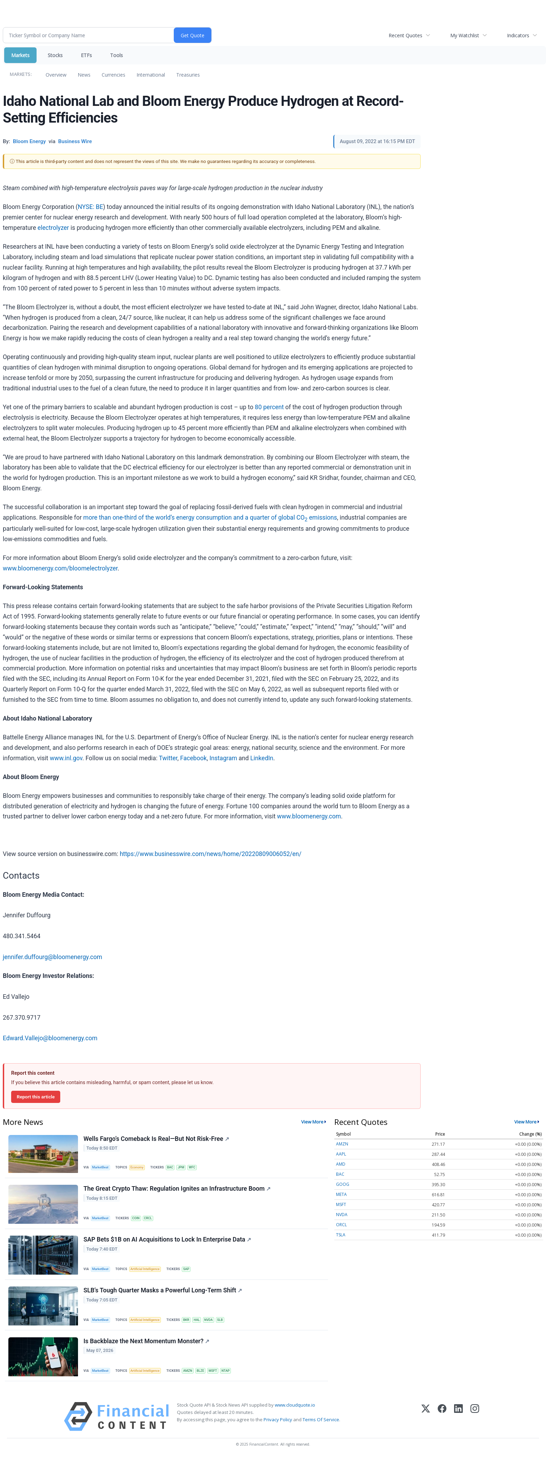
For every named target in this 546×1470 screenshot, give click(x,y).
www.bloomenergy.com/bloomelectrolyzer (60, 568)
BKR (191, 1327)
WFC (198, 1168)
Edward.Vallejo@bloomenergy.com (50, 1038)
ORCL (341, 1225)
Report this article (36, 1096)
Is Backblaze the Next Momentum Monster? (147, 1351)
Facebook (193, 758)
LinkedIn (261, 758)
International (150, 74)
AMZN (192, 1381)
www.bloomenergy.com (309, 816)
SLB (228, 1327)
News (84, 74)
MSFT (220, 1381)
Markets (20, 55)
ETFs (86, 55)
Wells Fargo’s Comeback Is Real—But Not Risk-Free (157, 1139)
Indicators (518, 35)
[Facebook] (442, 1429)
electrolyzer (53, 227)
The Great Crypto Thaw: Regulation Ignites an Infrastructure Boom (177, 1191)
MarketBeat (102, 1168)
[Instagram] (475, 1429)
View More (312, 1122)
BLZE (206, 1381)
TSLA (340, 1235)
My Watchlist (464, 35)
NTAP (234, 1381)
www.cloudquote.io (295, 1417)
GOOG (342, 1184)
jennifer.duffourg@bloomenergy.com (52, 957)
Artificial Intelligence (148, 1274)
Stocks (55, 55)
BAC (174, 1168)
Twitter (168, 758)
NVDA (215, 1327)
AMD (340, 1164)
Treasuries (188, 74)
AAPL (341, 1154)
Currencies (113, 74)
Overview (56, 74)
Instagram (223, 758)
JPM (186, 1168)
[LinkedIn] (458, 1429)
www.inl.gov (66, 758)
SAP (191, 1274)
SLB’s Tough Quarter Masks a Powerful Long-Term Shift (163, 1298)
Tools (116, 55)
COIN (138, 1221)
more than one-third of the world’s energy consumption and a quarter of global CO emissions (210, 517)
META (341, 1194)
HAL (203, 1327)
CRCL (152, 1221)
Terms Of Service (321, 1432)
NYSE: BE (90, 206)
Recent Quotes (405, 35)
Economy (140, 1168)
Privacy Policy (278, 1432)
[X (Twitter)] (426, 1429)
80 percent (269, 407)
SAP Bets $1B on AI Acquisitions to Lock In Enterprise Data (168, 1245)
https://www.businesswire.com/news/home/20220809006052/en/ (211, 853)
